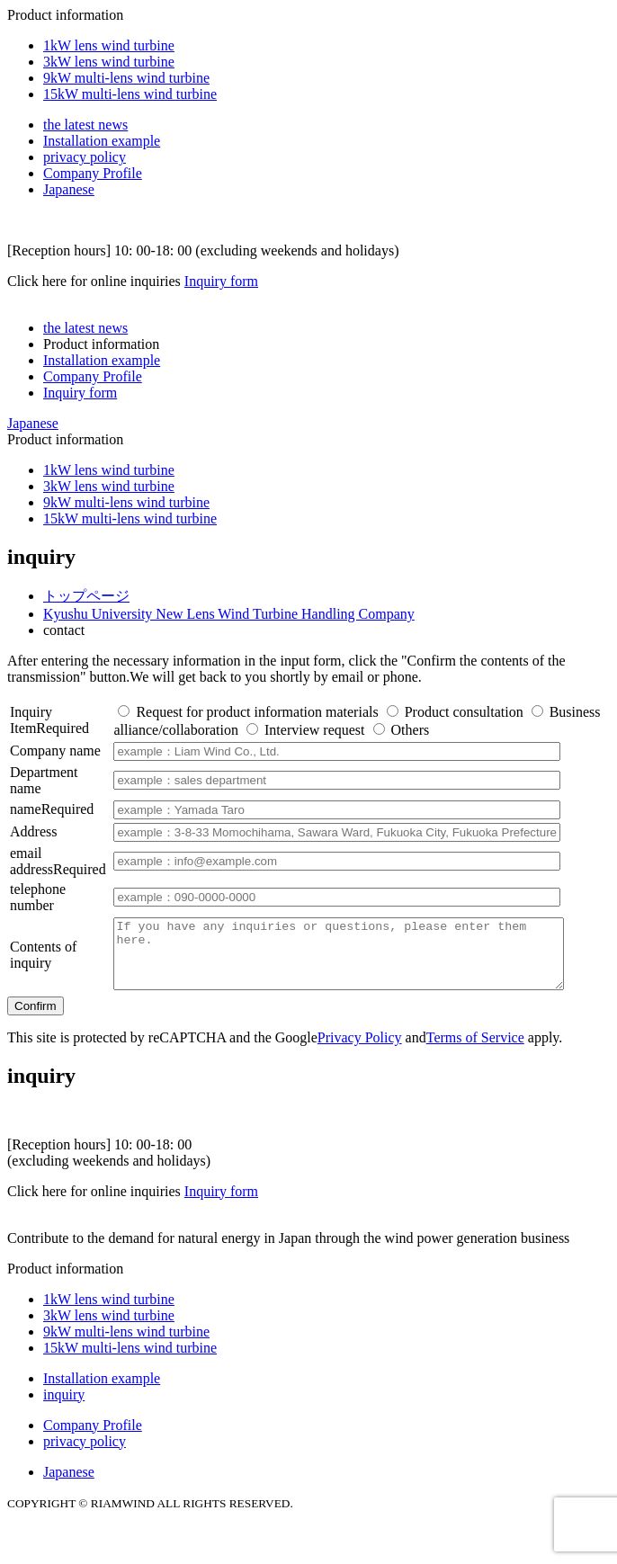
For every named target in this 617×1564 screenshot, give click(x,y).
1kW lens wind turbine (108, 45)
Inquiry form (221, 281)
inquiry (64, 1408)
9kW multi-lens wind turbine (126, 77)
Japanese (68, 189)
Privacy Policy (359, 1051)
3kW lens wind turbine (108, 61)
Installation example (101, 140)
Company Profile (92, 173)
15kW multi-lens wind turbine (130, 94)
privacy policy (84, 157)
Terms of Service (475, 1051)
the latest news (85, 124)
